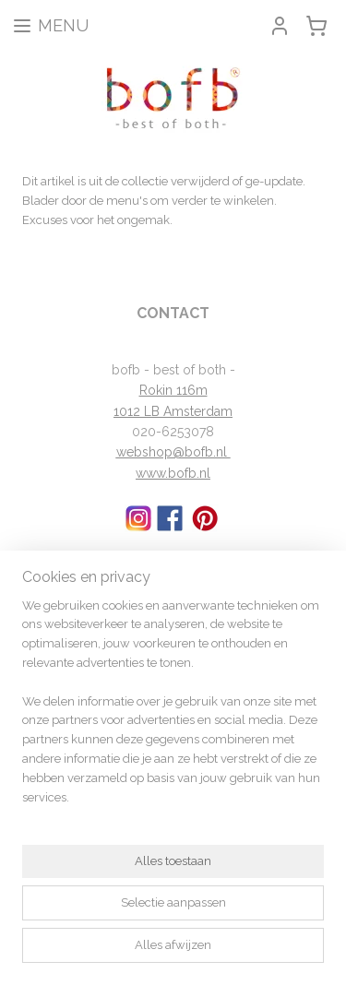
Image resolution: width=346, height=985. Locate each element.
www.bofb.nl (173, 473)
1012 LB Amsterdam (173, 411)
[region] (173, 710)
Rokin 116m (173, 390)
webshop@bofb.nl (173, 452)
